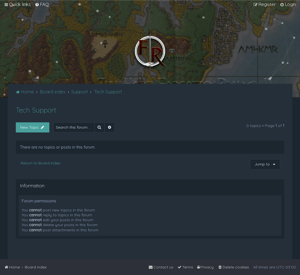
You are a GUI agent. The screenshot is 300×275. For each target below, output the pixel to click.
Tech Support (36, 110)
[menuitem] (42, 4)
